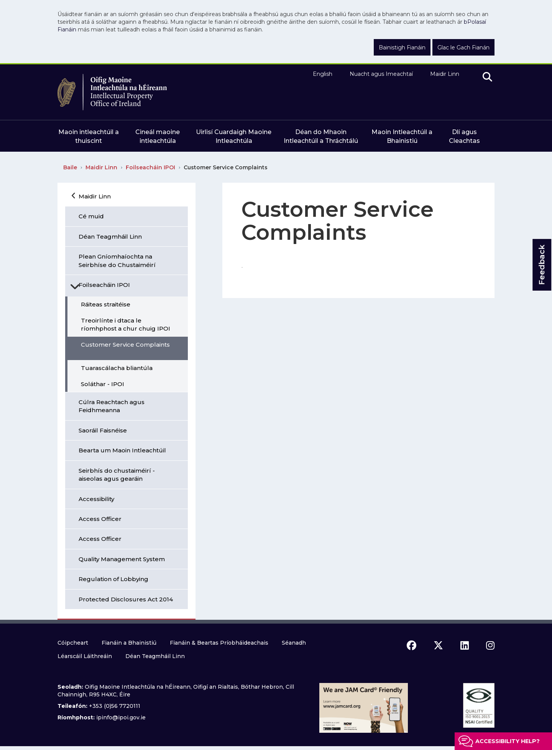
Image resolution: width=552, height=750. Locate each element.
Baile (70, 167)
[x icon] (438, 645)
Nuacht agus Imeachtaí (381, 73)
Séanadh (294, 642)
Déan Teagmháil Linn (155, 656)
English (322, 73)
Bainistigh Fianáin (402, 47)
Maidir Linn (444, 73)
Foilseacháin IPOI (150, 167)
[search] (487, 77)
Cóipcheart (73, 642)
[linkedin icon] (464, 645)
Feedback (541, 265)
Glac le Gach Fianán (463, 47)
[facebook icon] (411, 645)
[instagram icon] (490, 645)
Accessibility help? (507, 741)
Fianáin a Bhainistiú (129, 642)
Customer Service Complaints (226, 167)
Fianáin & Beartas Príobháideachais (219, 642)
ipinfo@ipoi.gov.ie (121, 717)
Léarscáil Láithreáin (85, 656)
